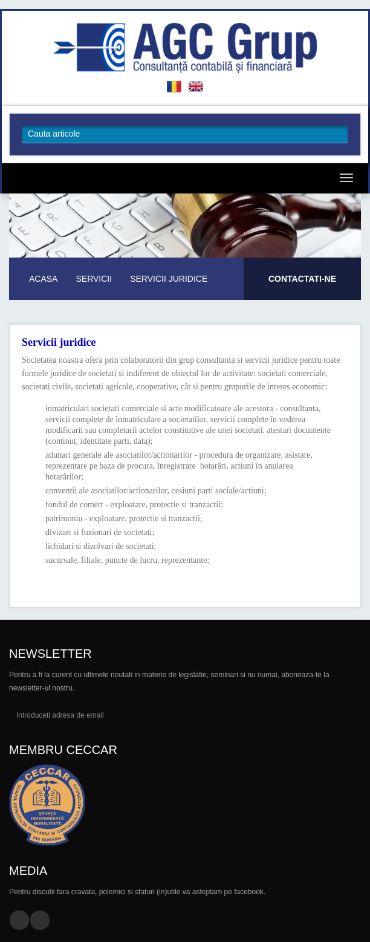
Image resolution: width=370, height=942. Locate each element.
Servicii (94, 279)
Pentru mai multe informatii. (302, 287)
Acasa (43, 279)
